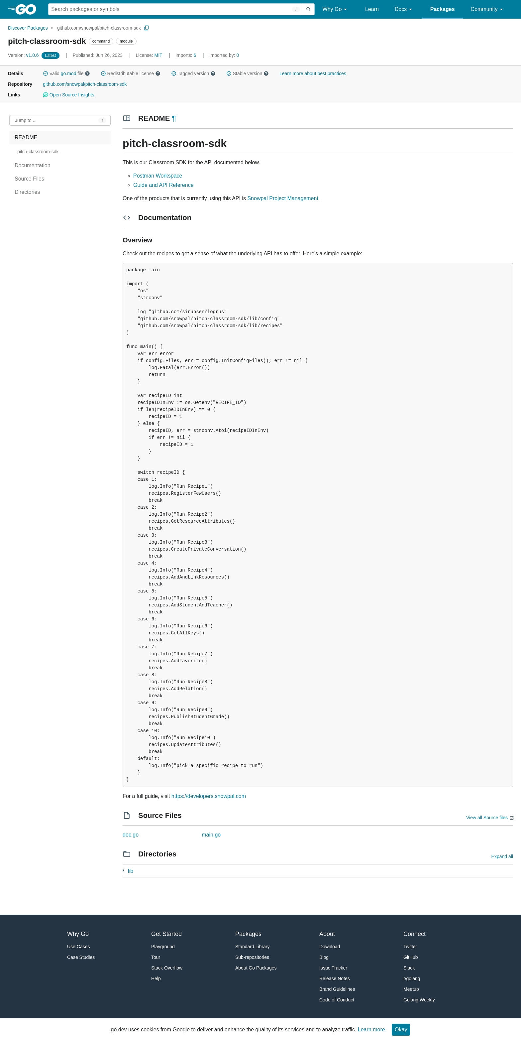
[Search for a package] (175, 9)
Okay (401, 1029)
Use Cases (78, 946)
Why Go (336, 9)
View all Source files (487, 817)
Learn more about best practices (312, 73)
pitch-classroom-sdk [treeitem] (37, 151)
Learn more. (372, 1029)
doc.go (131, 835)
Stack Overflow (166, 968)
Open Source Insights (68, 94)
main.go (211, 835)
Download (329, 946)
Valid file (66, 73)
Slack (409, 968)
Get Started (166, 934)
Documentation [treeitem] (33, 165)
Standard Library (252, 946)
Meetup (411, 989)
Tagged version (193, 73)
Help (156, 978)
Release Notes (334, 978)
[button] (45, 73)
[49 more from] (123, 870)
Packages (442, 9)
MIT (158, 55)
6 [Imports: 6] (186, 55)
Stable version (247, 73)
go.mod (68, 73)
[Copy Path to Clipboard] (147, 28)
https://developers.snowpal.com (208, 796)
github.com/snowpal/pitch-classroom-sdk (99, 28)
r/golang (411, 978)
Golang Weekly (419, 999)
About (327, 934)
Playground (163, 946)
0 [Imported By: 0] (224, 55)
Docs (404, 9)
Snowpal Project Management (282, 198)
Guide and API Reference (163, 185)
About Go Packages (256, 968)
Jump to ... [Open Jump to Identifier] (26, 120)
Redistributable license (130, 73)
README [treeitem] (26, 137)
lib (130, 871)
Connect (414, 934)
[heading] (28, 9)
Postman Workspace (157, 176)
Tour (155, 957)
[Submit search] (309, 9)
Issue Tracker (333, 968)
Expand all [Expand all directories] (502, 856)
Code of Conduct (336, 999)
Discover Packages (28, 28)
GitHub (410, 957)
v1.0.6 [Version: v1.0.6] (24, 55)
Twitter (410, 946)
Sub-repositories (252, 957)
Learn (372, 9)
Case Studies (81, 957)
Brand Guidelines (337, 989)
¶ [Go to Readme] (174, 118)
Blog (324, 957)
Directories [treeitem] (27, 192)
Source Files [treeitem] (29, 179)
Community (488, 9)
